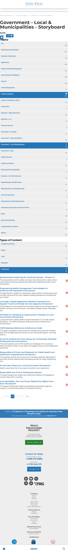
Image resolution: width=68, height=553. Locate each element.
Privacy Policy (34, 505)
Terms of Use (34, 503)
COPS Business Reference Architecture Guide (21, 328)
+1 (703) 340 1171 (51, 416)
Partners (34, 511)
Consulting (34, 523)
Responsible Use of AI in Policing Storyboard (21, 372)
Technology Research (6, 15)
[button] (34, 549)
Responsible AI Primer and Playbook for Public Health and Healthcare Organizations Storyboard (27, 353)
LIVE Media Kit (34, 513)
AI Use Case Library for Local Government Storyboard (25, 365)
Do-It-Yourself (34, 518)
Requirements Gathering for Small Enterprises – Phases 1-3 (27, 277)
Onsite (34, 521)
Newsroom (34, 498)
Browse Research (34, 528)
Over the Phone (34, 520)
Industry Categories (22, 15)
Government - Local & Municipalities (41, 15)
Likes (9, 36)
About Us (34, 495)
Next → (28, 396)
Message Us (34, 469)
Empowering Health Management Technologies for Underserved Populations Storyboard (24, 289)
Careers (34, 497)
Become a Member (34, 442)
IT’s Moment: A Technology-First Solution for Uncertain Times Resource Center (37, 412)
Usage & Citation (34, 502)
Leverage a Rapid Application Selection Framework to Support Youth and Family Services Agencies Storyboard (26, 302)
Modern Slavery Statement (34, 506)
